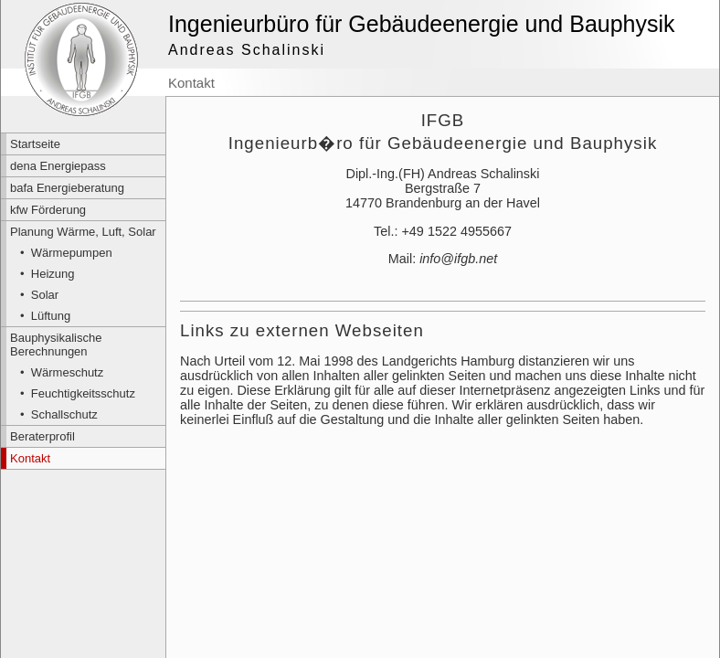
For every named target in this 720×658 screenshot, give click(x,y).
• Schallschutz (59, 414)
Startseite (35, 144)
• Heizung (47, 274)
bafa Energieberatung (67, 188)
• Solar (39, 295)
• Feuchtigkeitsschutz (77, 393)
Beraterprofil (42, 436)
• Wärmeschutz (61, 372)
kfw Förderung (48, 210)
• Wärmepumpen (66, 253)
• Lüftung (45, 316)
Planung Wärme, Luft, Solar (83, 232)
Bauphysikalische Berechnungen (55, 344)
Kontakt (30, 458)
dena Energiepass (58, 166)
